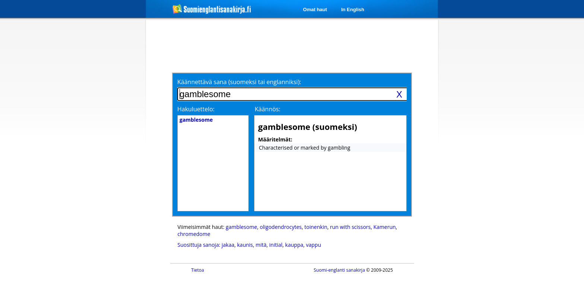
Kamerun (385, 226)
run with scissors (350, 226)
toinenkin (315, 226)
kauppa (294, 244)
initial (276, 244)
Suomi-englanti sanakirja (339, 270)
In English (352, 9)
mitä (261, 244)
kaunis (245, 244)
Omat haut (315, 9)
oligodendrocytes (281, 226)
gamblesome (241, 226)
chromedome (194, 233)
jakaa (228, 244)
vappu (313, 244)
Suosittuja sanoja (198, 244)
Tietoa (197, 270)
